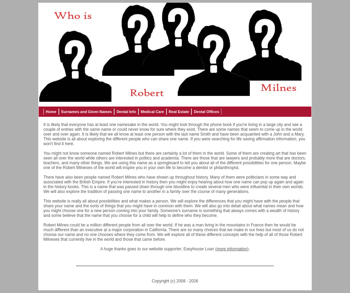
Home (51, 112)
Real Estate (179, 112)
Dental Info (126, 112)
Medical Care (152, 112)
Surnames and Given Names (86, 112)
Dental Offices (206, 112)
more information (231, 249)
